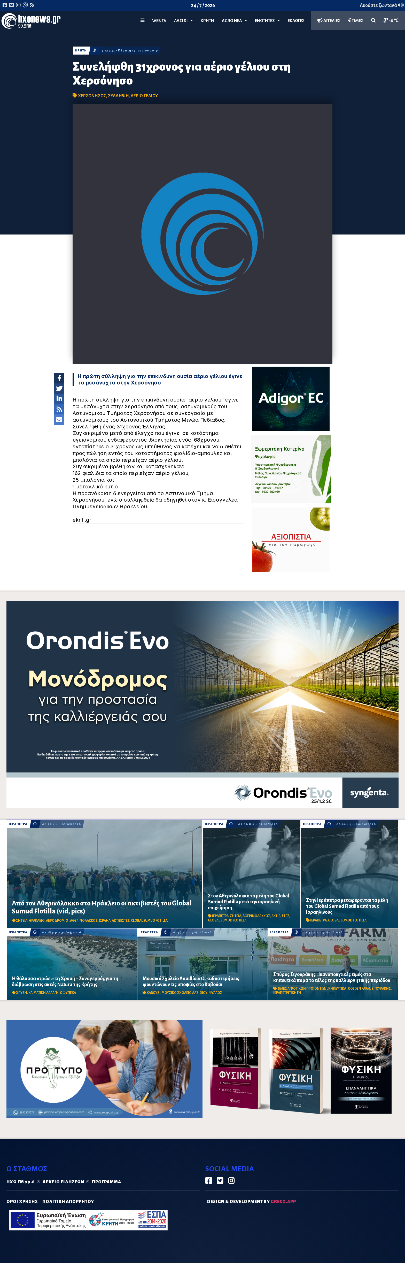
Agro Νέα (234, 20)
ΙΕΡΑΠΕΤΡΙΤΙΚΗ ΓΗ (287, 993)
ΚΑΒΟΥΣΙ (153, 993)
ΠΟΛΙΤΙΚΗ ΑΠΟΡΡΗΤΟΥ (68, 1201)
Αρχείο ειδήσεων (63, 1182)
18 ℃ (391, 20)
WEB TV (159, 20)
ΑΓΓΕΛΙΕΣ (328, 20)
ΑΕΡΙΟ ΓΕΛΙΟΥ (144, 96)
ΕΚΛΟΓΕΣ (296, 20)
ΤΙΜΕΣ (355, 20)
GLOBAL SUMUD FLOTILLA (227, 920)
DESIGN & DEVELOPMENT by (251, 1201)
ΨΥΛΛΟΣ (215, 993)
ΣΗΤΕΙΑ (21, 920)
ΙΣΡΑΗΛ (105, 920)
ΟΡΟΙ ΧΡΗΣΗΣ (22, 1201)
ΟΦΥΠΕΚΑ (68, 993)
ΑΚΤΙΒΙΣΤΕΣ (121, 920)
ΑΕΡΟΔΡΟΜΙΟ (57, 920)
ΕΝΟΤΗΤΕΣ (267, 20)
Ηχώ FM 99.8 (20, 1182)
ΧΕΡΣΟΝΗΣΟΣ (92, 96)
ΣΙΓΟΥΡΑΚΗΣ (381, 988)
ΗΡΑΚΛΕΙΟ (37, 920)
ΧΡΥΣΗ (21, 993)
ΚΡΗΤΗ (207, 20)
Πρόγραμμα (106, 1182)
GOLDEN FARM (359, 988)
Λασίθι (183, 20)
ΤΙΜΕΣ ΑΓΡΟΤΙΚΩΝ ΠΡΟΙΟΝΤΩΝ (302, 988)
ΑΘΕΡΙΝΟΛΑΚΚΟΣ (84, 920)
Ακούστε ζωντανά (382, 5)
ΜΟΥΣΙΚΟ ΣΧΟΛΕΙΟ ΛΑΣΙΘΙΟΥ (184, 993)
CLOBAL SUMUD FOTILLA (149, 920)
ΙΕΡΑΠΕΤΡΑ (18, 824)
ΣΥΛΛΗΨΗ (118, 96)
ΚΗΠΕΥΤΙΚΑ (337, 988)
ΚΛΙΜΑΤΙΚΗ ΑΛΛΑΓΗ (43, 993)
